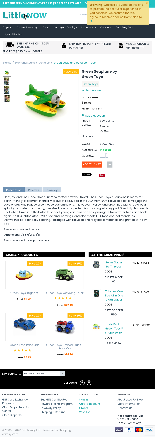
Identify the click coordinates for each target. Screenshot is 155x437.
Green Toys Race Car (24, 345)
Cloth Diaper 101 (12, 415)
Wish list (84, 412)
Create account (89, 404)
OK (91, 21)
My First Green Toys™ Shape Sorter (114, 328)
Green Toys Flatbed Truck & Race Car (65, 346)
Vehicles (44, 63)
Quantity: (88, 155)
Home (7, 63)
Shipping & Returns (53, 412)
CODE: (86, 144)
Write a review (91, 90)
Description (13, 190)
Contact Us (124, 408)
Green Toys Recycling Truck (65, 293)
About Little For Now (130, 399)
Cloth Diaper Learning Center (16, 409)
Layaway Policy (51, 408)
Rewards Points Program (57, 404)
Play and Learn (25, 63)
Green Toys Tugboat (24, 293)
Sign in (83, 399)
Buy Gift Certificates (54, 399)
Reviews (33, 190)
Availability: (89, 150)
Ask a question (93, 115)
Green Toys (90, 84)
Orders (83, 408)
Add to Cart (92, 164)
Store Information (128, 404)
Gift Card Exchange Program (15, 401)
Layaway (52, 190)
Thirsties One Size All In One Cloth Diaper (114, 295)
